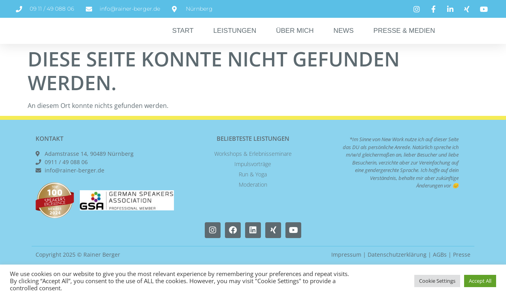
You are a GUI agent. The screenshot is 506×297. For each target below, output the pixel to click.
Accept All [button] (480, 280)
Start (182, 39)
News (344, 39)
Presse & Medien (404, 39)
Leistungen (235, 39)
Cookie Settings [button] (437, 280)
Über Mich (294, 39)
